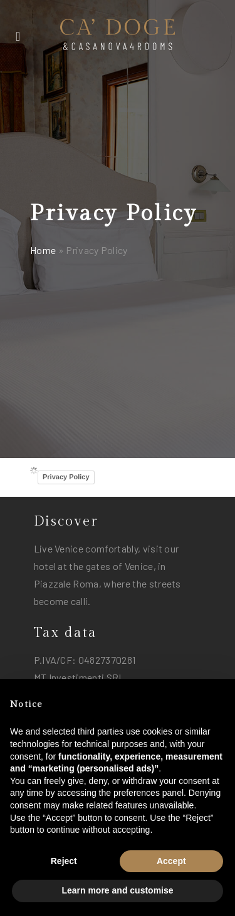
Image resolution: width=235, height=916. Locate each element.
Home (43, 250)
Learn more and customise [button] (117, 890)
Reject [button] (64, 861)
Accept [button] (171, 861)
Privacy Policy (66, 477)
